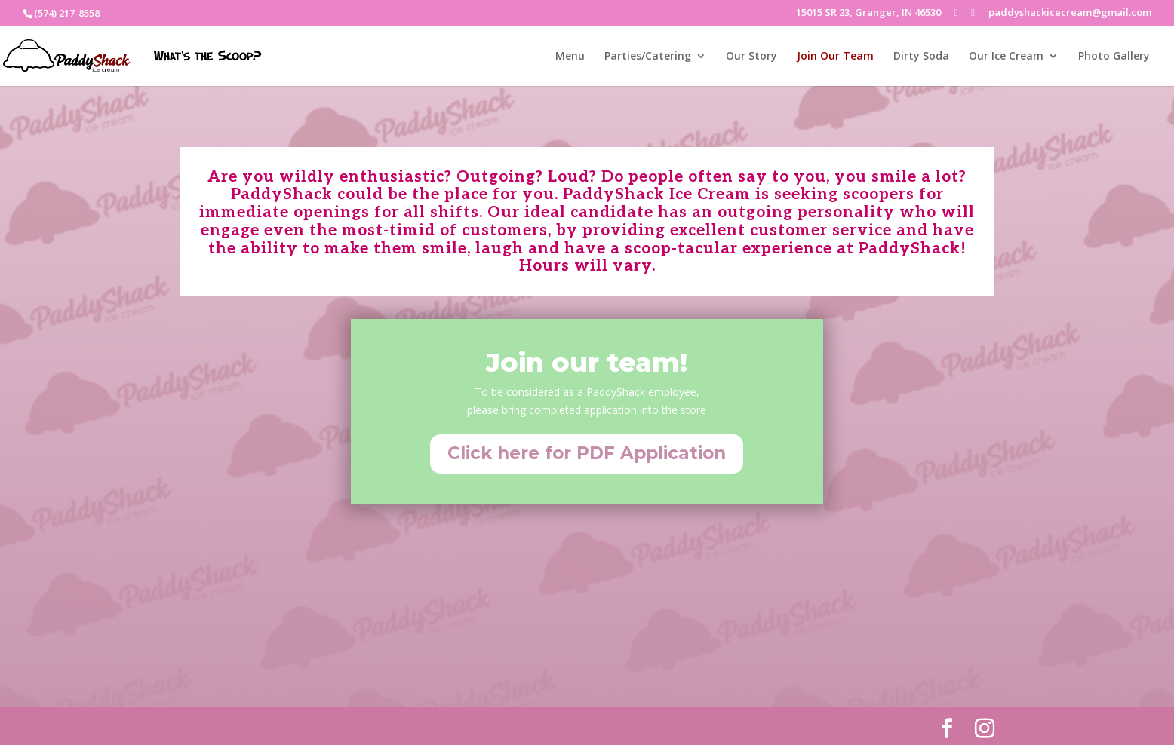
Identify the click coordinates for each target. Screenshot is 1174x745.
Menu (570, 57)
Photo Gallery (1114, 57)
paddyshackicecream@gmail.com (1069, 13)
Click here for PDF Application (586, 453)
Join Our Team (835, 57)
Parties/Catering (647, 57)
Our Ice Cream (1006, 57)
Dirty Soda (921, 57)
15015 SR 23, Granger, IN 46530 (868, 13)
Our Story (751, 57)
